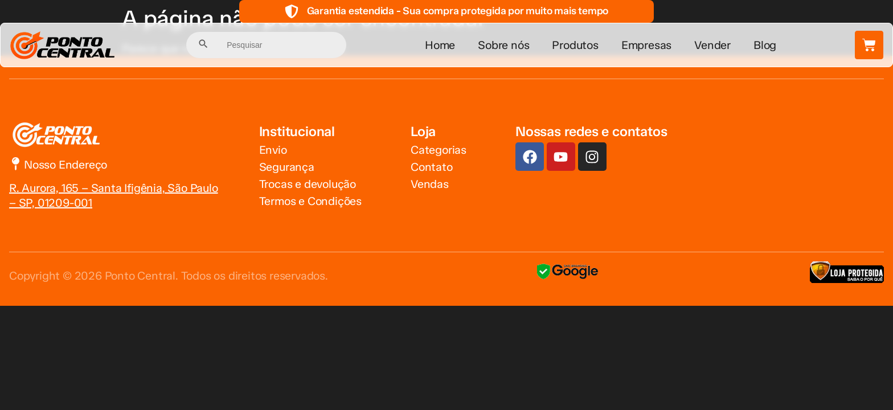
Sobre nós (503, 45)
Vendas (430, 184)
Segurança (286, 167)
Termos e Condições (310, 201)
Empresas (646, 45)
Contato (432, 167)
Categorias (438, 150)
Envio (273, 150)
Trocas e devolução (307, 184)
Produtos (575, 45)
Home (440, 45)
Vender (712, 45)
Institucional (297, 131)
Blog (764, 45)
